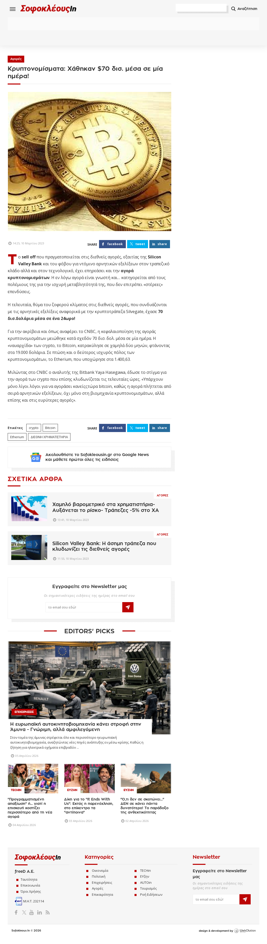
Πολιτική (98, 882)
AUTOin (146, 888)
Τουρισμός (148, 894)
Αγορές (16, 60)
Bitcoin (50, 429)
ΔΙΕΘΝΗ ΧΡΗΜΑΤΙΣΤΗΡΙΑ (49, 438)
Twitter (25, 917)
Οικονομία (100, 876)
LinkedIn (39, 917)
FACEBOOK (115, 245)
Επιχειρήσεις (102, 888)
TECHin (145, 876)
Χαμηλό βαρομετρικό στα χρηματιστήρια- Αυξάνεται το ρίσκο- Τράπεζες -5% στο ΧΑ (105, 513)
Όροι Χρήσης (31, 896)
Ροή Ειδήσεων (151, 900)
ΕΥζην (144, 882)
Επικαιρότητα (102, 900)
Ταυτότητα (29, 884)
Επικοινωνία (30, 891)
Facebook (18, 917)
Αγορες (162, 501)
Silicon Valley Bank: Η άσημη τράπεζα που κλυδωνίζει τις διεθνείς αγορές (104, 551)
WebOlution (245, 936)
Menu (13, 9)
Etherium (17, 438)
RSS (46, 917)
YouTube (32, 917)
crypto (34, 429)
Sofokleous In (53, 9)
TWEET (140, 245)
